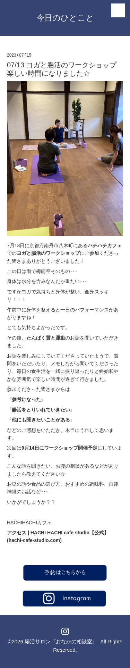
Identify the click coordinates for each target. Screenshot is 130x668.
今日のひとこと (65, 17)
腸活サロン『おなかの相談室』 (61, 641)
